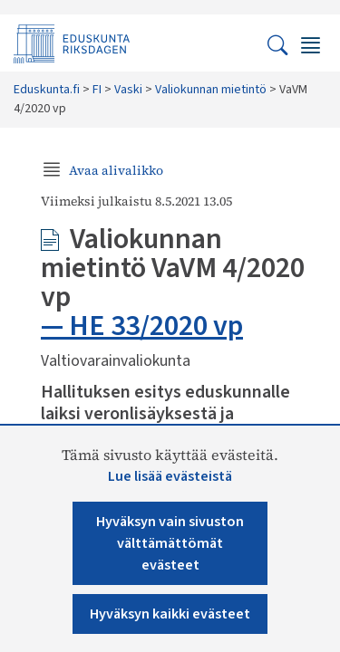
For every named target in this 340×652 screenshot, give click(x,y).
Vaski (128, 90)
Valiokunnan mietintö (211, 90)
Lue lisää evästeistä (170, 476)
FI (97, 90)
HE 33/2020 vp (156, 326)
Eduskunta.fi (47, 90)
